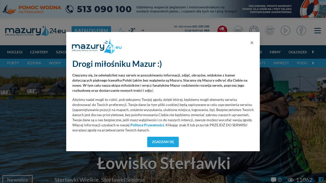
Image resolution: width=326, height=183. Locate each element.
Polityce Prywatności (147, 125)
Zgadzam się (163, 142)
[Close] (252, 42)
